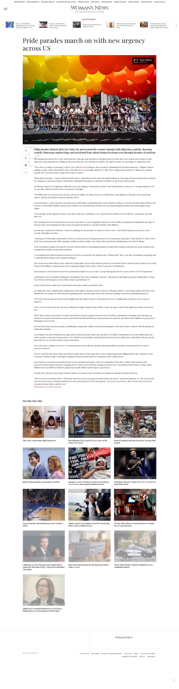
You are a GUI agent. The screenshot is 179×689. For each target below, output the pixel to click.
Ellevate (128, 653)
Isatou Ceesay (159, 1)
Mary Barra (95, 1)
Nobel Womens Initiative (112, 653)
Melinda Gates (19, 1)
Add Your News (88, 19)
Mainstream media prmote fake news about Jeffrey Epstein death (126, 25)
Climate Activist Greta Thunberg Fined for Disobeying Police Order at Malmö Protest (88, 524)
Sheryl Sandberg (33, 1)
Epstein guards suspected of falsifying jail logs (92, 25)
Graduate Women (148, 653)
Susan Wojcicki (83, 1)
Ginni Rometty (106, 1)
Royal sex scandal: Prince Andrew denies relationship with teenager (58, 25)
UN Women (95, 653)
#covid (58, 387)
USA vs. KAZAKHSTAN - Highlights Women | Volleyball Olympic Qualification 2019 (25, 25)
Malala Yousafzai (120, 1)
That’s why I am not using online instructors (39, 440)
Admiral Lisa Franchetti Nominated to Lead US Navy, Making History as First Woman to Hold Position (42, 610)
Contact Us (84, 653)
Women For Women (129, 656)
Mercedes (83, 167)
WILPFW (142, 656)
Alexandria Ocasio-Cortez (66, 1)
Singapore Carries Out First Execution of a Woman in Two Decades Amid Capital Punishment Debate (88, 483)
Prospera (151, 656)
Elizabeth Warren (48, 1)
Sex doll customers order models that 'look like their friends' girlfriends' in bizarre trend (159, 25)
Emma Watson (133, 1)
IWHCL (136, 653)
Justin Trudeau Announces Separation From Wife (41, 482)
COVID (138, 271)
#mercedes (39, 387)
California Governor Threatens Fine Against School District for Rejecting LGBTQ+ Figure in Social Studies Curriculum (44, 567)
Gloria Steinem (146, 1)
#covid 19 (49, 387)
